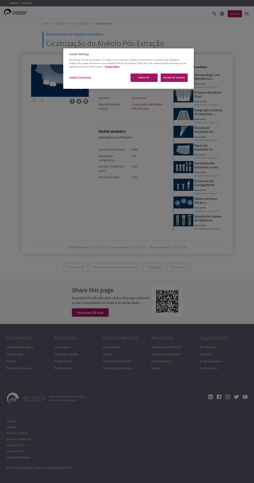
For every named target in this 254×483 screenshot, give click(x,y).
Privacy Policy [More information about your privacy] (112, 66)
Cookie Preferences (80, 77)
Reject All (144, 77)
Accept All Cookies (174, 77)
